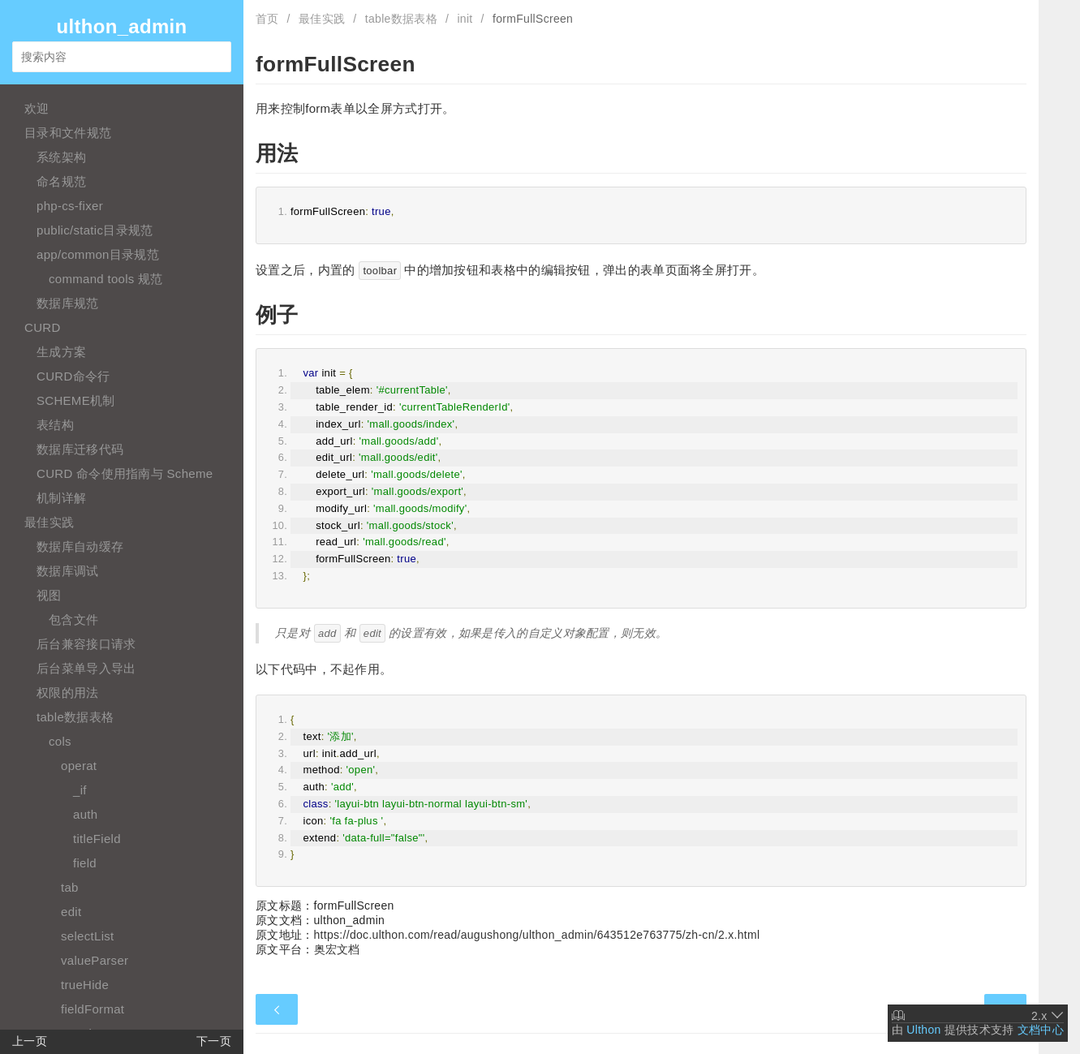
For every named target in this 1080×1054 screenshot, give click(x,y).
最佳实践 (49, 522)
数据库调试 (68, 571)
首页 (267, 18)
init (464, 18)
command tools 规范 (106, 279)
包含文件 (73, 619)
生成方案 (61, 352)
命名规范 (61, 181)
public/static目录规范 (95, 230)
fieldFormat (92, 1009)
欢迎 (36, 108)
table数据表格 (75, 717)
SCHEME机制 (76, 400)
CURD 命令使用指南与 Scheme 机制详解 (125, 486)
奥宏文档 (337, 949)
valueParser (94, 960)
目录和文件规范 (67, 133)
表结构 (55, 425)
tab (70, 887)
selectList (87, 936)
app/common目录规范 (98, 254)
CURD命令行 (73, 376)
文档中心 (1041, 1029)
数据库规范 (68, 303)
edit (71, 911)
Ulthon (923, 1029)
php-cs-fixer (70, 206)
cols (60, 741)
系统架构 (61, 157)
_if (80, 790)
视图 (49, 595)
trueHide (85, 985)
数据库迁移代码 (80, 449)
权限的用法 (68, 692)
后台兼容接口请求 (86, 644)
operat (79, 765)
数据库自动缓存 (80, 546)
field (85, 863)
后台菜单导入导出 (86, 668)
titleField (97, 838)
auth (85, 814)
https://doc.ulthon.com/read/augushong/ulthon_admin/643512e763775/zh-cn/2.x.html (537, 934)
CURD (42, 327)
